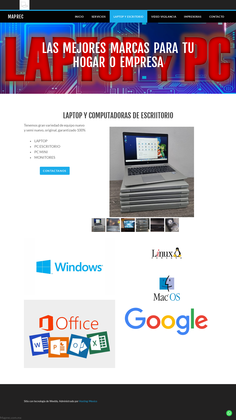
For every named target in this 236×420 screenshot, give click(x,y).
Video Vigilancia (163, 16)
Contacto (216, 16)
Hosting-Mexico (88, 401)
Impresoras (192, 16)
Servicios (99, 16)
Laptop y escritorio (128, 16)
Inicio (79, 16)
